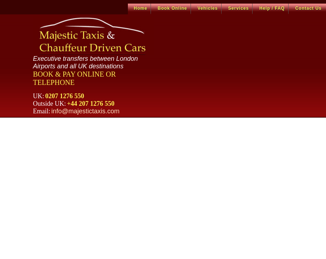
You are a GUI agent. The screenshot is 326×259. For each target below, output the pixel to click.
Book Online (172, 8)
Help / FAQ (272, 8)
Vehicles (208, 8)
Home (140, 8)
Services (238, 8)
